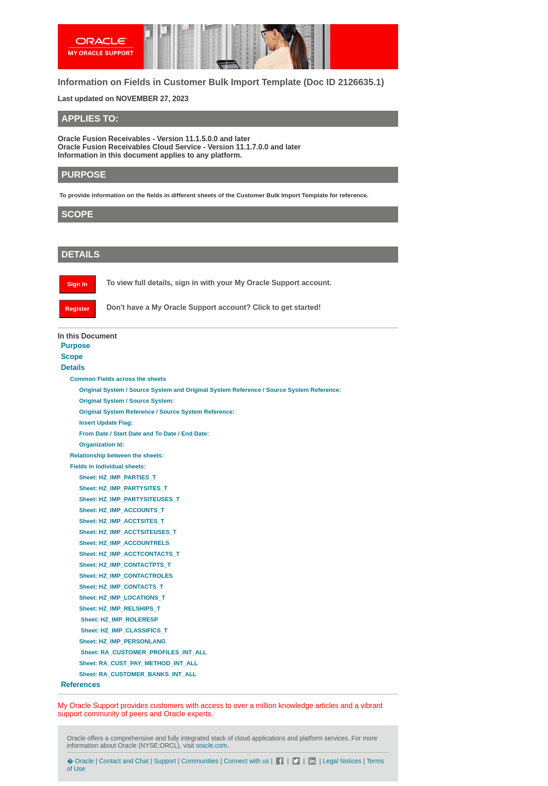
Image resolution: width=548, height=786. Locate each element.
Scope (72, 356)
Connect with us (247, 761)
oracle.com (211, 745)
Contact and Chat (124, 761)
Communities (200, 761)
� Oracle (80, 761)
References (80, 684)
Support (165, 761)
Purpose (75, 345)
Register (77, 308)
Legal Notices (342, 761)
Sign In (77, 284)
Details (73, 367)
